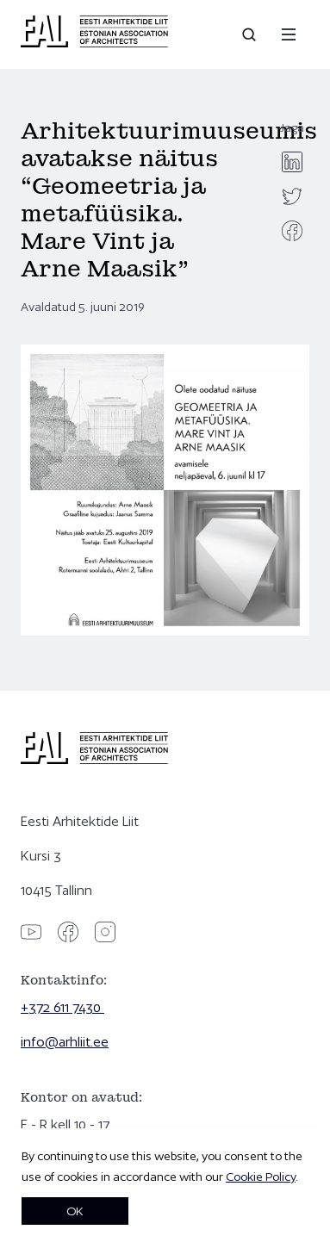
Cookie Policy (261, 1176)
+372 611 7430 (62, 1007)
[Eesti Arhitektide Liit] (94, 43)
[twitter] (292, 196)
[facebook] (292, 231)
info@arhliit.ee (65, 1042)
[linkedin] (292, 162)
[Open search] (250, 34)
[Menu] (288, 34)
